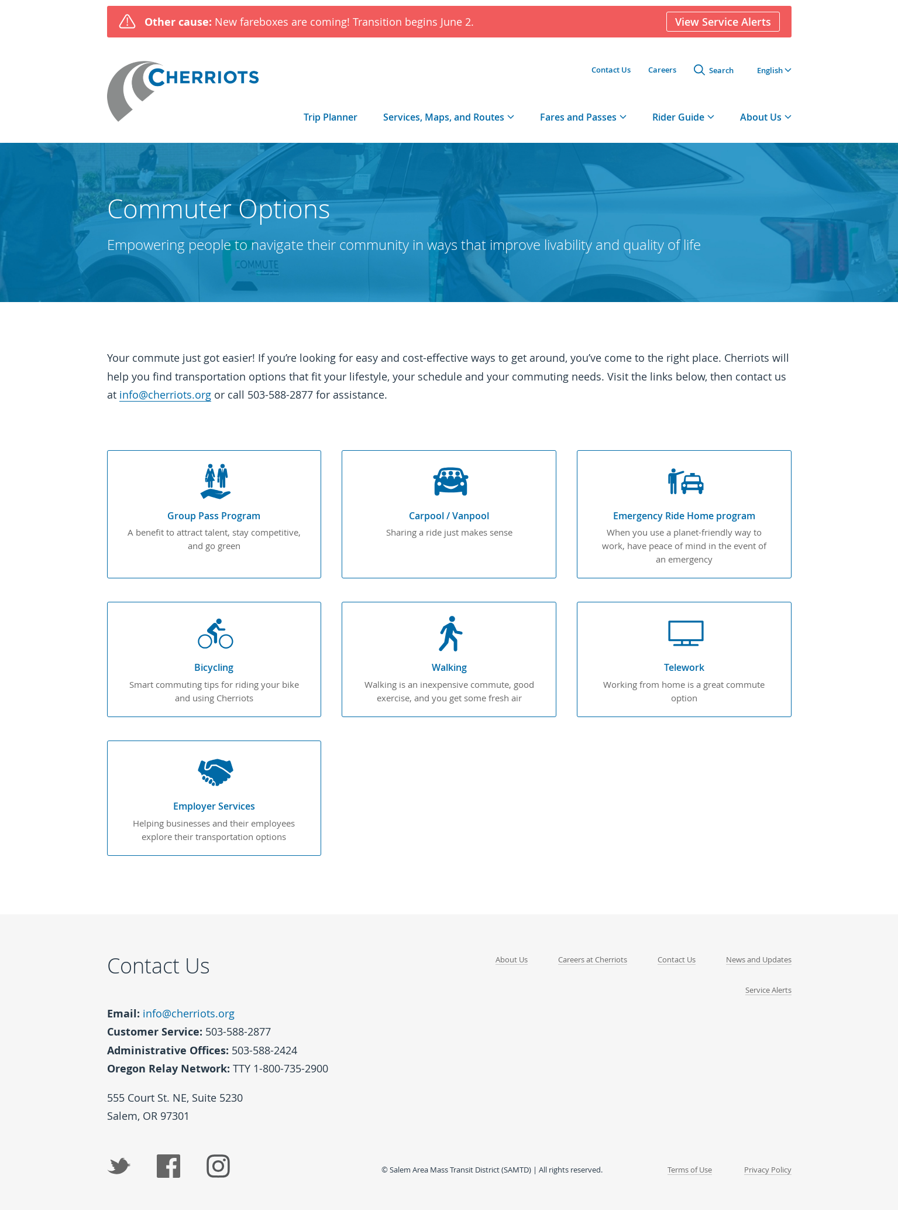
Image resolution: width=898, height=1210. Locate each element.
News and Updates (759, 956)
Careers (662, 69)
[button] (774, 70)
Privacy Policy (768, 1166)
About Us (512, 956)
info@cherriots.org (165, 395)
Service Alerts (768, 986)
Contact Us (611, 69)
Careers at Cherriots (592, 956)
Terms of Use (690, 1166)
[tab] (448, 117)
